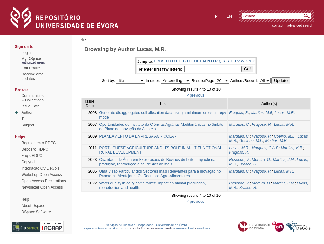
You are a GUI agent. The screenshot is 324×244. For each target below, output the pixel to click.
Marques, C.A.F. (265, 148)
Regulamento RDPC (39, 143)
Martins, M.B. (276, 140)
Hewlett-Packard (182, 228)
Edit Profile (31, 68)
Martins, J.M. (284, 159)
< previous (195, 95)
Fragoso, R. (239, 113)
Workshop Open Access (42, 174)
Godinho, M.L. (251, 140)
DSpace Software (36, 212)
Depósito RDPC (35, 149)
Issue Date (31, 106)
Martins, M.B (261, 113)
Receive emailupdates (33, 76)
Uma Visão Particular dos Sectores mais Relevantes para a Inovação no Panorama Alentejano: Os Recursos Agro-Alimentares (160, 173)
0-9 (157, 61)
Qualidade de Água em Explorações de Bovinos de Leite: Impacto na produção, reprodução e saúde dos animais (157, 161)
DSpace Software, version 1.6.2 (104, 228)
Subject (28, 125)
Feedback (203, 228)
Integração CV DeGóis (40, 168)
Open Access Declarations (44, 181)
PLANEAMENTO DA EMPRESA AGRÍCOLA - (137, 136)
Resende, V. (239, 159)
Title (25, 119)
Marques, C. (239, 124)
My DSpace (31, 58)
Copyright (30, 162)
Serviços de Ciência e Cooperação (129, 225)
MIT (162, 228)
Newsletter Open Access (42, 187)
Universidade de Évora (171, 225)
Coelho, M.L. (285, 136)
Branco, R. (248, 164)
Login (26, 52)
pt (217, 16)
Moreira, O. (261, 159)
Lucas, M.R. (285, 113)
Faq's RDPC (32, 155)
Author (27, 112)
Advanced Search (300, 25)
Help (25, 199)
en (229, 16)
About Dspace (33, 205)
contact (277, 25)
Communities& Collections (33, 97)
